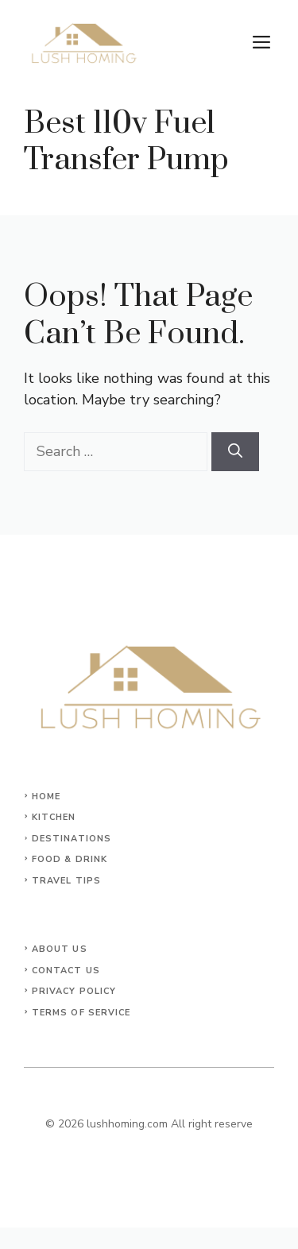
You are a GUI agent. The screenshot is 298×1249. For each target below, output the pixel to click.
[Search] (235, 451)
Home (46, 796)
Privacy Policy (74, 991)
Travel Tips (66, 881)
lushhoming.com (127, 1123)
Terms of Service (81, 1013)
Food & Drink (69, 859)
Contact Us (66, 970)
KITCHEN (54, 817)
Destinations (71, 839)
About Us (59, 949)
